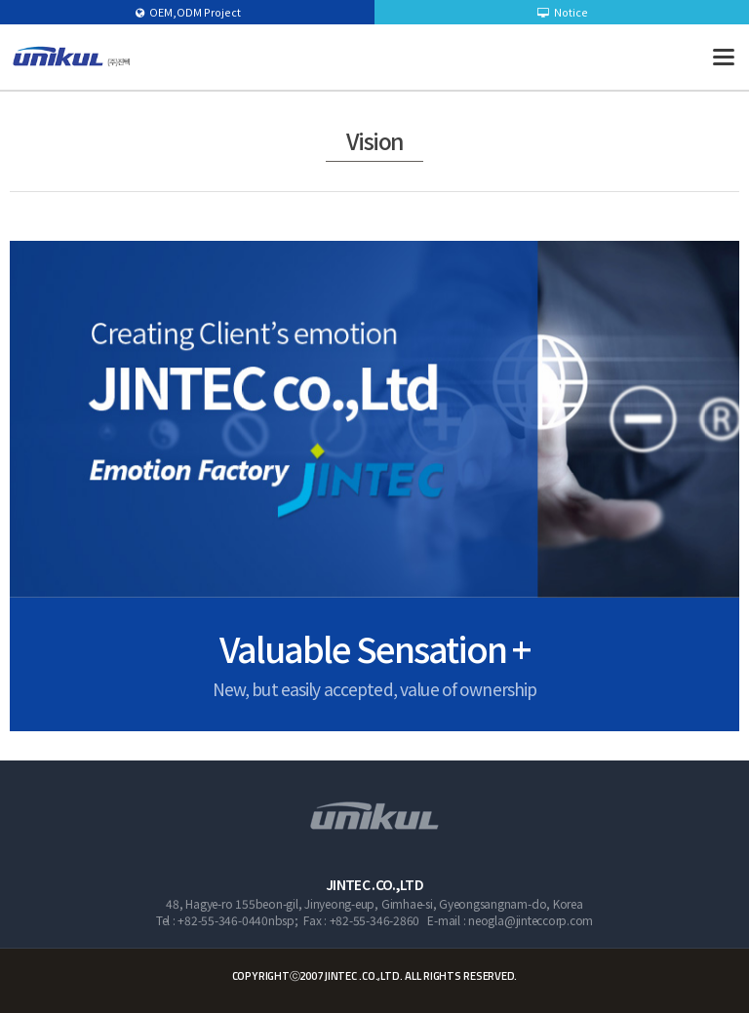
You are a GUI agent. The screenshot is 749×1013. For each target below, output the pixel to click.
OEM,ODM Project (188, 11)
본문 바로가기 (0, 0)
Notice (562, 11)
